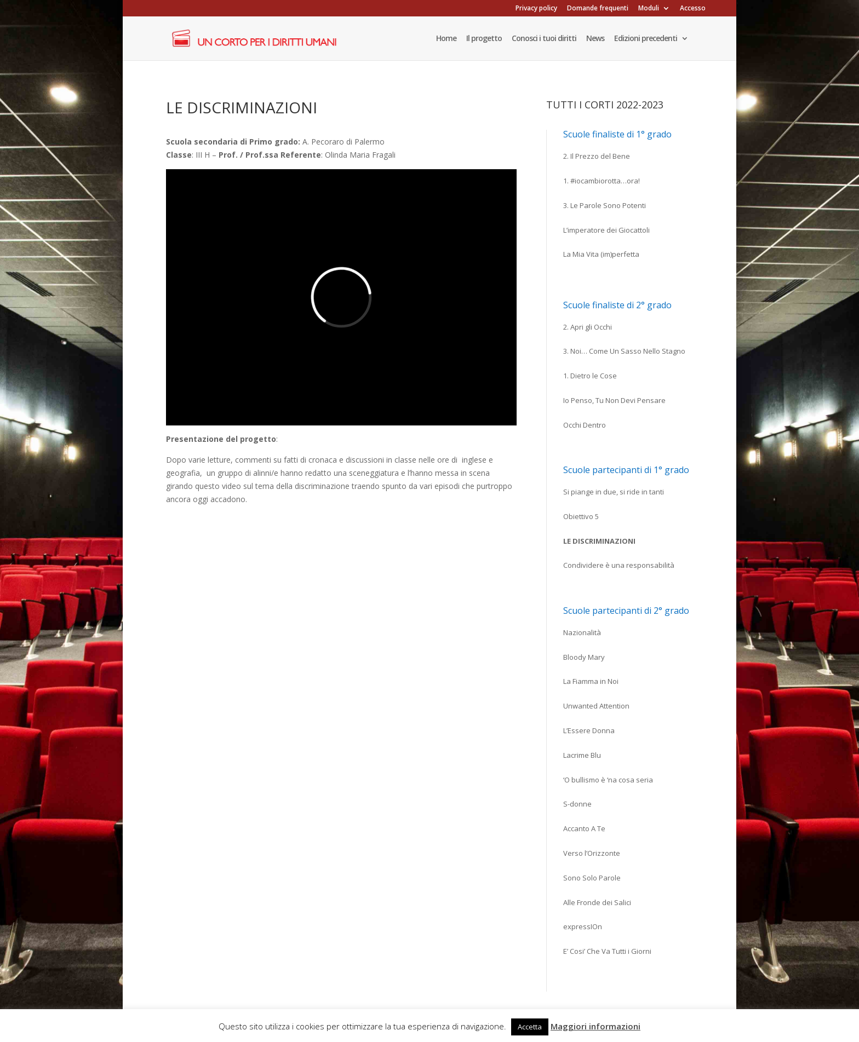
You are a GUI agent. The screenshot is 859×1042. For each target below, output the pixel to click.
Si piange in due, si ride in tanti (613, 492)
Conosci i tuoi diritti (544, 38)
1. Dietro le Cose (590, 376)
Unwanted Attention (596, 706)
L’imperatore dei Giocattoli (606, 230)
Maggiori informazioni (595, 1026)
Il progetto (484, 38)
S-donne (577, 804)
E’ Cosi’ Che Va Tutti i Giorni (607, 951)
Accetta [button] (530, 1027)
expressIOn (582, 926)
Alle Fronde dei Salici (597, 902)
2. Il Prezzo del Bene (596, 156)
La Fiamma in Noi (591, 681)
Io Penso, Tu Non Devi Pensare (614, 400)
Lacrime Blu (582, 755)
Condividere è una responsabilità (618, 565)
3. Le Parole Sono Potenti (604, 205)
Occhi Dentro (584, 425)
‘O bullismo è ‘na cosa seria (608, 780)
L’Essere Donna (589, 730)
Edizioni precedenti (645, 38)
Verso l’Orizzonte (591, 853)
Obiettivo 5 (581, 516)
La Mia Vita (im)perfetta (601, 254)
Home (446, 38)
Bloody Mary (584, 657)
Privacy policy (536, 9)
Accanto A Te (584, 828)
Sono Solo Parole (592, 878)
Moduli (648, 9)
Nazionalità (582, 632)
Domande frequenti (597, 9)
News (595, 38)
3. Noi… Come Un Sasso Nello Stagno (624, 351)
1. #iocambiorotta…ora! (601, 181)
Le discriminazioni (599, 541)
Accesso (693, 9)
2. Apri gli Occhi (587, 327)
